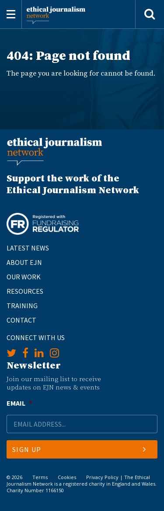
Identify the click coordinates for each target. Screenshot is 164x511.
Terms (40, 477)
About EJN (24, 262)
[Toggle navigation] (11, 14)
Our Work (24, 276)
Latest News (28, 247)
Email (19, 403)
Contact (21, 320)
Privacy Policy (102, 477)
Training (22, 305)
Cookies (67, 477)
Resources (25, 291)
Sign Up (79, 449)
